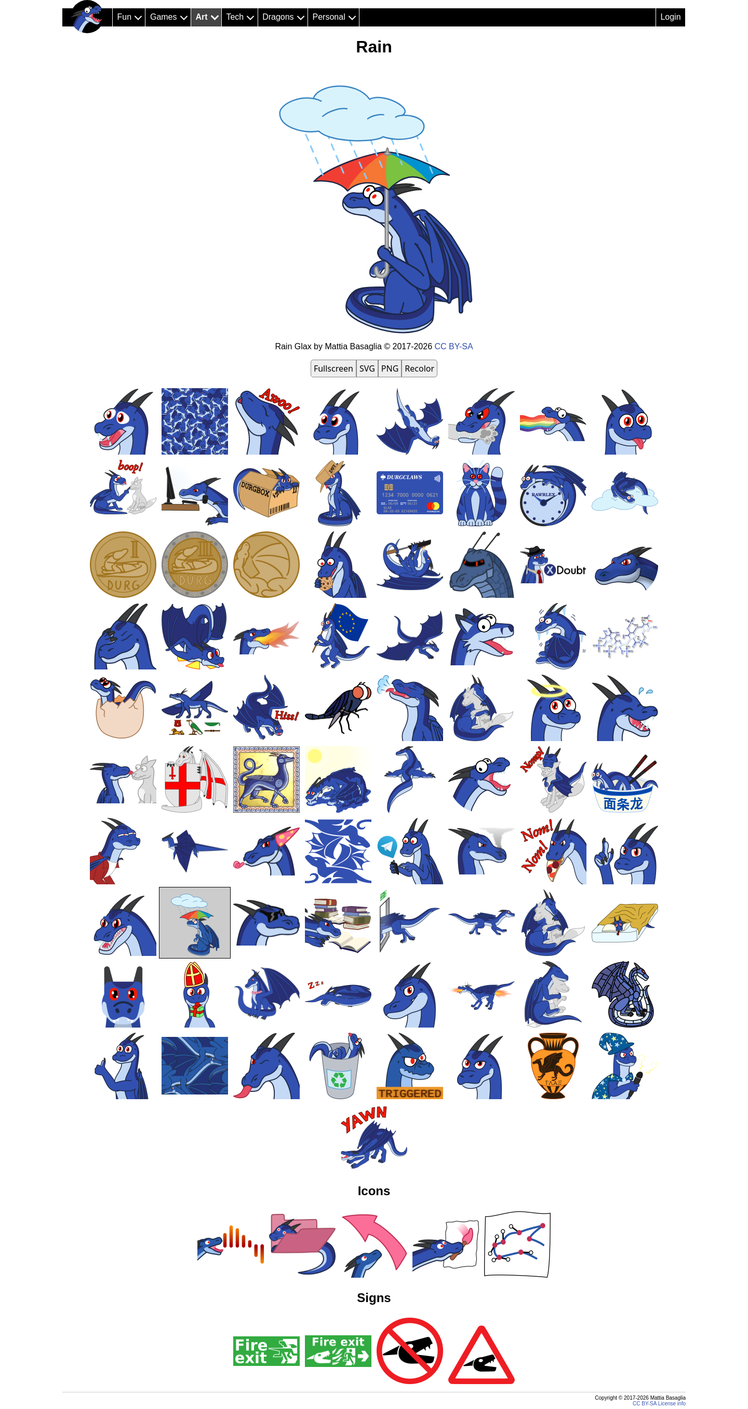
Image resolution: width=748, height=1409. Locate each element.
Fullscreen (333, 368)
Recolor (419, 368)
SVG (367, 368)
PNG (390, 368)
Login (670, 16)
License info (672, 1403)
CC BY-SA (454, 346)
